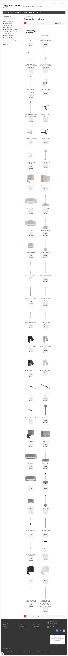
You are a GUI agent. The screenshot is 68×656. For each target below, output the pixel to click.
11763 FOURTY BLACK (31, 346)
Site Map (20, 628)
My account (35, 623)
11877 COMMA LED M (30, 299)
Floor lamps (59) (7, 25)
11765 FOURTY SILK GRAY (45, 347)
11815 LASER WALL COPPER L (45, 531)
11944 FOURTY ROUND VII (31, 39)
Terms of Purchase (6, 648)
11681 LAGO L (30, 463)
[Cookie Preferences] (2, 653)
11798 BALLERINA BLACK (45, 115)
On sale (20, 624)
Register (63, 3)
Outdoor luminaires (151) (10, 31)
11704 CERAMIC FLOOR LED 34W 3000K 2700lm (30, 115)
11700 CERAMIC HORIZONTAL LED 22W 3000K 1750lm (31, 66)
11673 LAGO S (45, 508)
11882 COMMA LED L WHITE (45, 275)
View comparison (36, 628)
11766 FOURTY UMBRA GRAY (31, 371)
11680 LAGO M (31, 486)
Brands (19, 623)
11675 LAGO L (45, 463)
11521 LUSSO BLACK (30, 578)
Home (25, 16)
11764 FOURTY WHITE (45, 370)
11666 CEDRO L (45, 208)
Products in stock (30, 16)
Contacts (38, 12)
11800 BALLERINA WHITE (30, 163)
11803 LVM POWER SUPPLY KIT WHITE (31, 601)
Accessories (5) (7, 42)
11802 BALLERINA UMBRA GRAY (45, 139)
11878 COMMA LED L (30, 275)
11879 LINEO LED (45, 554)
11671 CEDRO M (30, 230)
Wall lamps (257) (7, 23)
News (25, 12)
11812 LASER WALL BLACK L (31, 531)
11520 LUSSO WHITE (45, 578)
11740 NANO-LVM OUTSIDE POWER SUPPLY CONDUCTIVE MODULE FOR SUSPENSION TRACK (45, 603)
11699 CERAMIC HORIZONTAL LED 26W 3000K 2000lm (46, 40)
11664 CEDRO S (45, 252)
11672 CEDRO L (31, 208)
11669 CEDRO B (45, 186)
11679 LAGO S (30, 508)
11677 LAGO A (30, 441)
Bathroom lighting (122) (10, 29)
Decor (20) (6, 44)
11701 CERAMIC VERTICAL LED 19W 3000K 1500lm (45, 66)
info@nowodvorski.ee (55, 626)
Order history (36, 624)
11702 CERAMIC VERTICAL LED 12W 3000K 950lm (31, 91)
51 (43, 23)
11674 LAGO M (45, 486)
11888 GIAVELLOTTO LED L (30, 394)
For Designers (18, 12)
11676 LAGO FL (45, 417)
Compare (31, 45)
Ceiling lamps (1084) (8, 21)
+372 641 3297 (53, 624)
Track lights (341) (8, 35)
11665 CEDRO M (45, 230)
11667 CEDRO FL (45, 162)
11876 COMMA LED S (30, 322)
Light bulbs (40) (7, 33)
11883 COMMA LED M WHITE (45, 299)
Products (10, 12)
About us (31, 12)
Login (58, 3)
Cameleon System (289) (9, 37)
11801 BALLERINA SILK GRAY (31, 139)
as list (60, 23)
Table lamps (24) (7, 27)
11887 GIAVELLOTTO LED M (45, 394)
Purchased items (36, 626)
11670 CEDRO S (31, 252)
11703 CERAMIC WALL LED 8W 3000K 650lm (45, 90)
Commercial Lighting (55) (10, 40)
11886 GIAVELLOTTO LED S (30, 418)
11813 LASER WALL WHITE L (31, 555)
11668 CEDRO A (31, 186)
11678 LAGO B (45, 441)
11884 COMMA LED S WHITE (45, 323)
